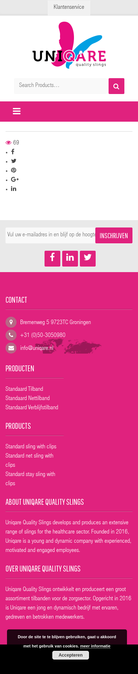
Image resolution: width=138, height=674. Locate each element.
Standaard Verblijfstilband (32, 408)
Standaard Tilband (24, 390)
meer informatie (95, 646)
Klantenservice (69, 8)
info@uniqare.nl (36, 349)
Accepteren (70, 655)
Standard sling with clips (31, 447)
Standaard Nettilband (28, 399)
